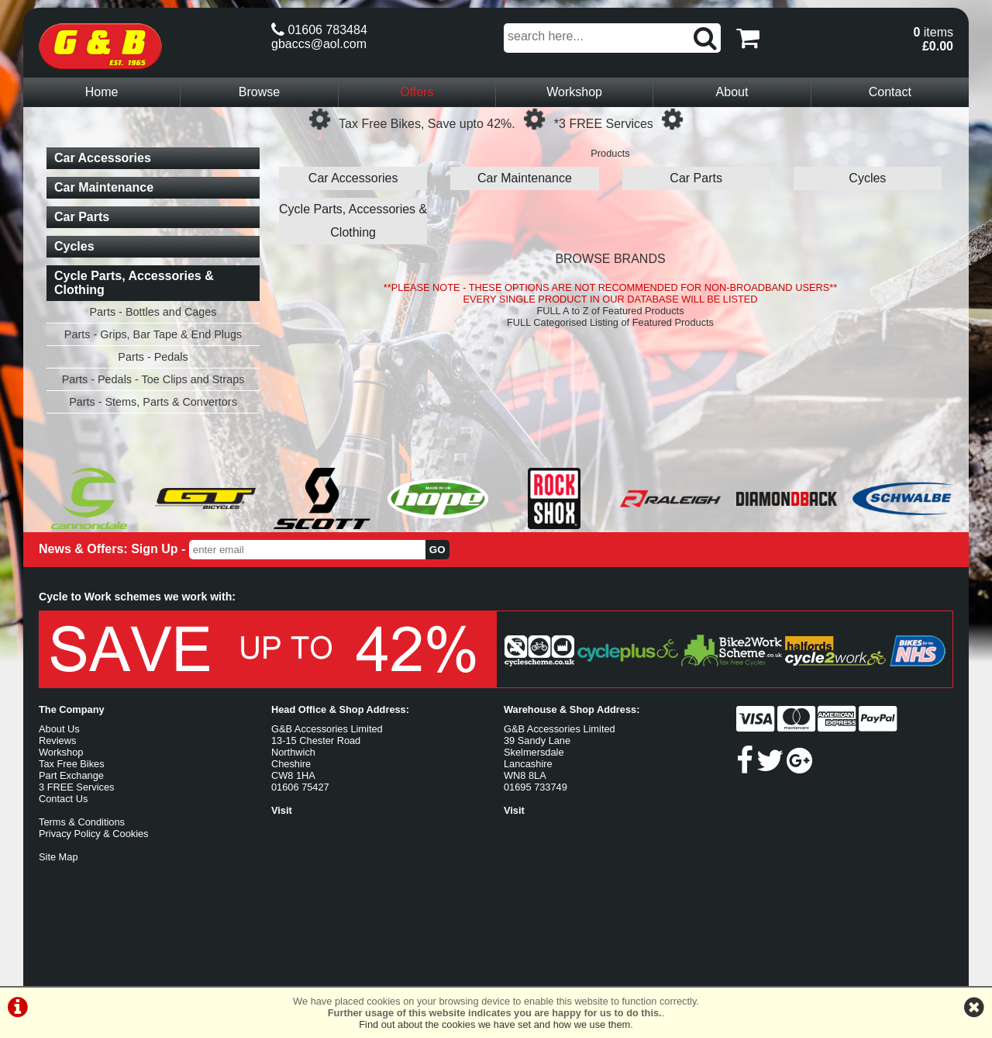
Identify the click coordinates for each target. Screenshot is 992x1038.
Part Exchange (71, 775)
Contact (890, 92)
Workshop (574, 92)
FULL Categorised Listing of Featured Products (610, 322)
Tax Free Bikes (72, 764)
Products (610, 153)
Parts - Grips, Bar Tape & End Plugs (153, 334)
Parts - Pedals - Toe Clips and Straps (153, 379)
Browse (259, 92)
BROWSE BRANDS (610, 258)
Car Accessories (353, 178)
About (732, 92)
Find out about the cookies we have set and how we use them (494, 1024)
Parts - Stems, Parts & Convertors (153, 402)
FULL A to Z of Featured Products (610, 311)
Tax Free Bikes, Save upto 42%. (427, 123)
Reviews (57, 740)
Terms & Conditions (82, 822)
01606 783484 (319, 29)
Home (102, 92)
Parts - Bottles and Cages (153, 312)
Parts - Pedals (153, 357)
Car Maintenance (524, 178)
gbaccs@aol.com (319, 43)
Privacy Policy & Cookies (94, 833)
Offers (416, 92)
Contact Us (63, 798)
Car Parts (696, 178)
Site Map (58, 857)
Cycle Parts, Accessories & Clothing (353, 220)
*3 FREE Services (603, 123)
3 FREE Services (76, 787)
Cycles (867, 178)
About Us (59, 729)
